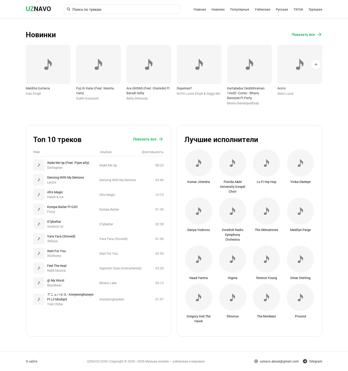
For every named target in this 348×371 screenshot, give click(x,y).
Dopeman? (184, 88)
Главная (200, 9)
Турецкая (315, 9)
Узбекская (262, 9)
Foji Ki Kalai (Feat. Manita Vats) (95, 90)
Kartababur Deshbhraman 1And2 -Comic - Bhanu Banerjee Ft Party (246, 93)
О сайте (31, 361)
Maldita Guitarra (38, 88)
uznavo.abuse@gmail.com (276, 361)
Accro (281, 88)
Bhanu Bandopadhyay (243, 103)
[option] (48, 70)
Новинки (218, 9)
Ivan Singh (33, 93)
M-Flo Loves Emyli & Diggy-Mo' (199, 93)
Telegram (312, 361)
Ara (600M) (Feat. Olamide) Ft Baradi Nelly (148, 90)
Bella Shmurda (137, 98)
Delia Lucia (285, 93)
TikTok (298, 9)
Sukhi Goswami (87, 98)
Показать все (307, 34)
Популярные (239, 9)
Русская (282, 9)
